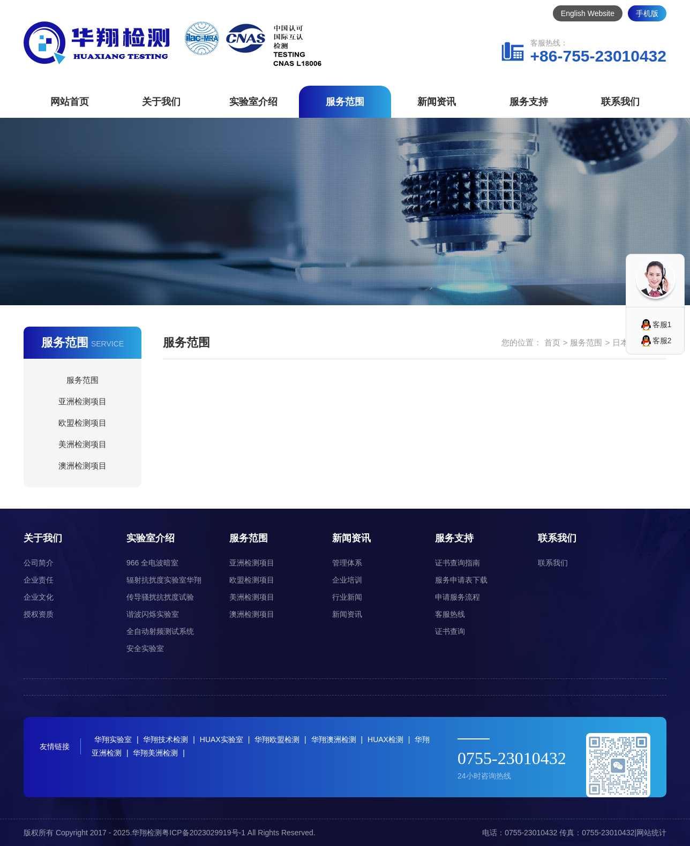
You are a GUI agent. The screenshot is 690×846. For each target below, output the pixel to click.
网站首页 (69, 101)
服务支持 (528, 101)
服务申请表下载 (461, 580)
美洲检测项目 (82, 444)
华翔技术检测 (165, 739)
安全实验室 (145, 648)
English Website (587, 13)
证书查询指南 (457, 562)
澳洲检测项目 (82, 465)
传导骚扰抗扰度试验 (160, 597)
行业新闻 (347, 597)
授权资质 (39, 614)
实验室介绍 (253, 101)
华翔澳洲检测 (333, 739)
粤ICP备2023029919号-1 (203, 832)
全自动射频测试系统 (160, 631)
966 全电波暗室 (152, 562)
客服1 (662, 324)
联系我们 (620, 101)
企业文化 (39, 597)
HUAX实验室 (221, 739)
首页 (552, 342)
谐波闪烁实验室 (152, 614)
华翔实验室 (113, 739)
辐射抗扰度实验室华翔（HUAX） (163, 582)
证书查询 (450, 631)
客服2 (662, 340)
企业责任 (39, 580)
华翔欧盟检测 (276, 739)
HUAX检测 (385, 739)
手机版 (647, 13)
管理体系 (347, 562)
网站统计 (651, 832)
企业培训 (347, 580)
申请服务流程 (457, 597)
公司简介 (39, 562)
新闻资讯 (436, 101)
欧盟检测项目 (82, 422)
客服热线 (450, 614)
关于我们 (161, 101)
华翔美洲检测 (155, 753)
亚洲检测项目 (82, 401)
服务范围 (345, 101)
